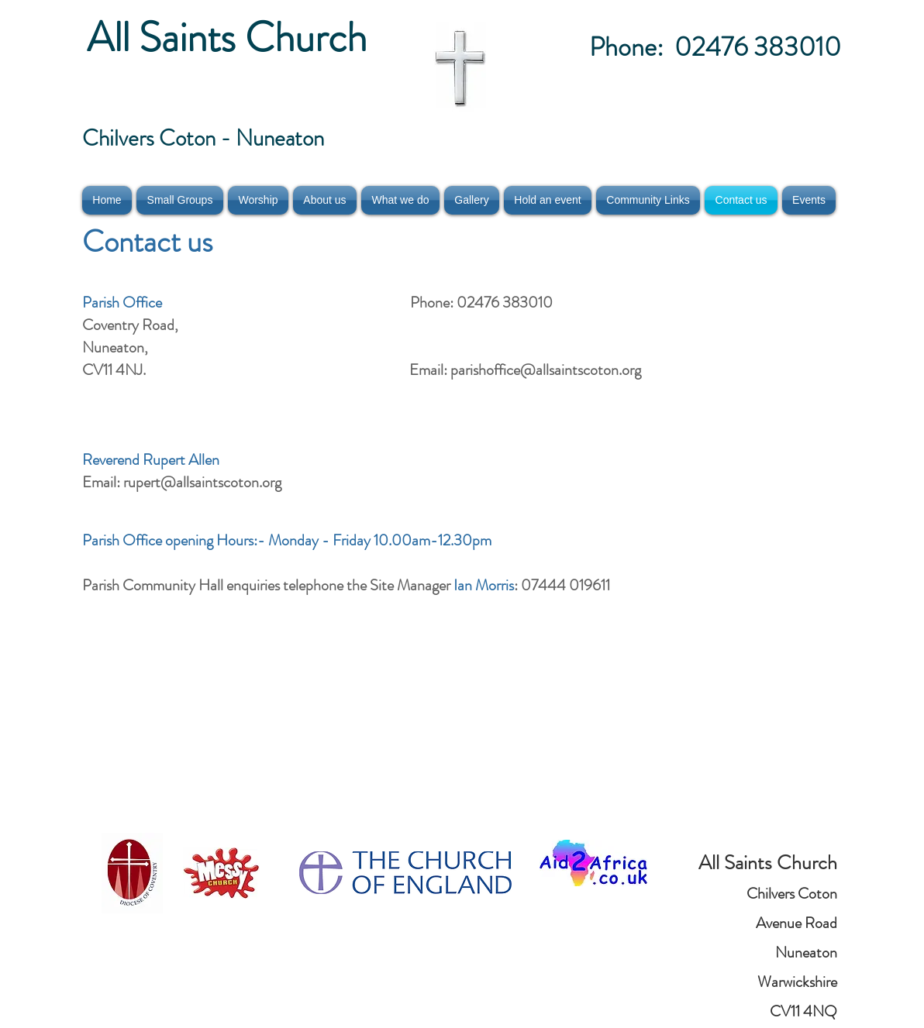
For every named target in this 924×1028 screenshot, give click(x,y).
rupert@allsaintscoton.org (202, 482)
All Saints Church (231, 37)
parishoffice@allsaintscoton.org (545, 370)
